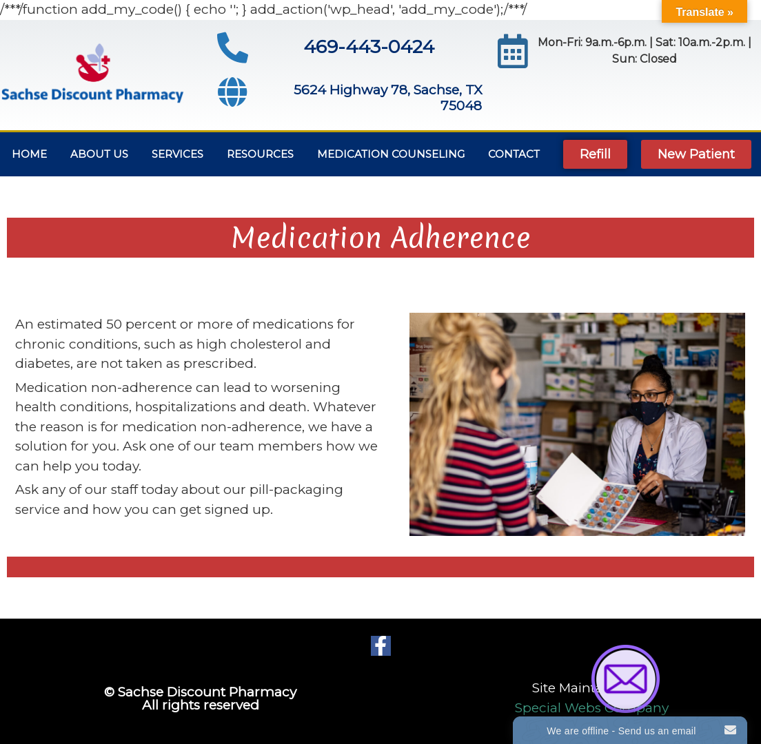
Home (29, 154)
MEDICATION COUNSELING (391, 154)
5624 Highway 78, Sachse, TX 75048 (388, 98)
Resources (260, 154)
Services (177, 154)
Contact (514, 154)
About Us (99, 154)
